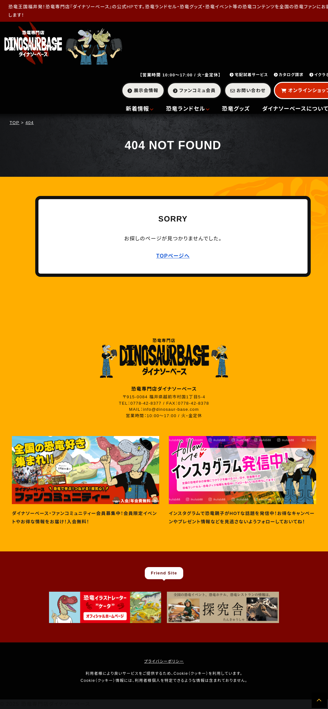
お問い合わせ (248, 90)
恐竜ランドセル (188, 109)
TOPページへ (173, 256)
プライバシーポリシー (164, 661)
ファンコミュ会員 (194, 90)
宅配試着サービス (249, 75)
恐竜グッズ (236, 109)
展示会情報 (142, 90)
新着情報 (140, 109)
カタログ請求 (289, 75)
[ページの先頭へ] (319, 700)
